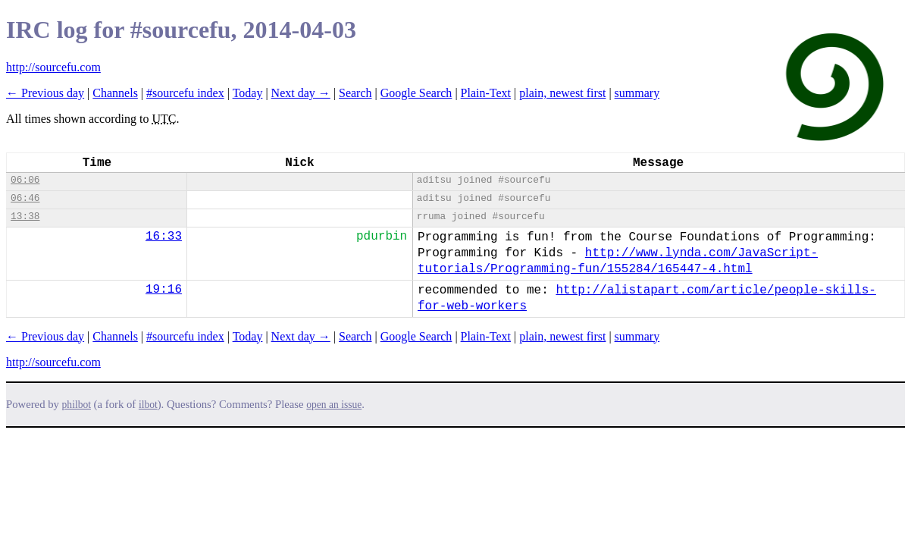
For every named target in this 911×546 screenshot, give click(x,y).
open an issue (334, 404)
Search (355, 92)
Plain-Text (486, 92)
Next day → (300, 92)
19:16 (164, 290)
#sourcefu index (185, 92)
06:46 (25, 198)
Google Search (416, 92)
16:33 (164, 236)
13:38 (25, 216)
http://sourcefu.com (53, 67)
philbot (76, 404)
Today (248, 92)
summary (637, 92)
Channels (115, 92)
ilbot (148, 404)
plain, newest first (562, 92)
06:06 (25, 180)
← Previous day (45, 92)
